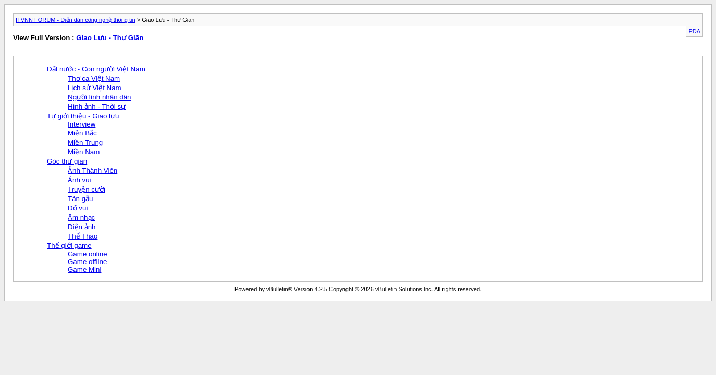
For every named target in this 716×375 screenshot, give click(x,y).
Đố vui (78, 208)
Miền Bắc (82, 133)
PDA (694, 31)
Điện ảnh (82, 227)
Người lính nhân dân (99, 97)
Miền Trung (85, 142)
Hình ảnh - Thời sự (97, 106)
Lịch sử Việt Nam (94, 88)
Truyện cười (86, 189)
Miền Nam (84, 152)
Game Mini (84, 269)
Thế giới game (69, 245)
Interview (81, 124)
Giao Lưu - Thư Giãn (109, 38)
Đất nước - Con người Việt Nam (96, 69)
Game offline (87, 262)
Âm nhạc (81, 217)
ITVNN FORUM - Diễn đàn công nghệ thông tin (75, 20)
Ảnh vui (79, 180)
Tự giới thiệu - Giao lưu (83, 116)
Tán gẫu (80, 199)
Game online (87, 254)
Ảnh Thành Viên (92, 170)
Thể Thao (82, 236)
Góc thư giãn (67, 161)
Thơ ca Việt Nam (94, 78)
